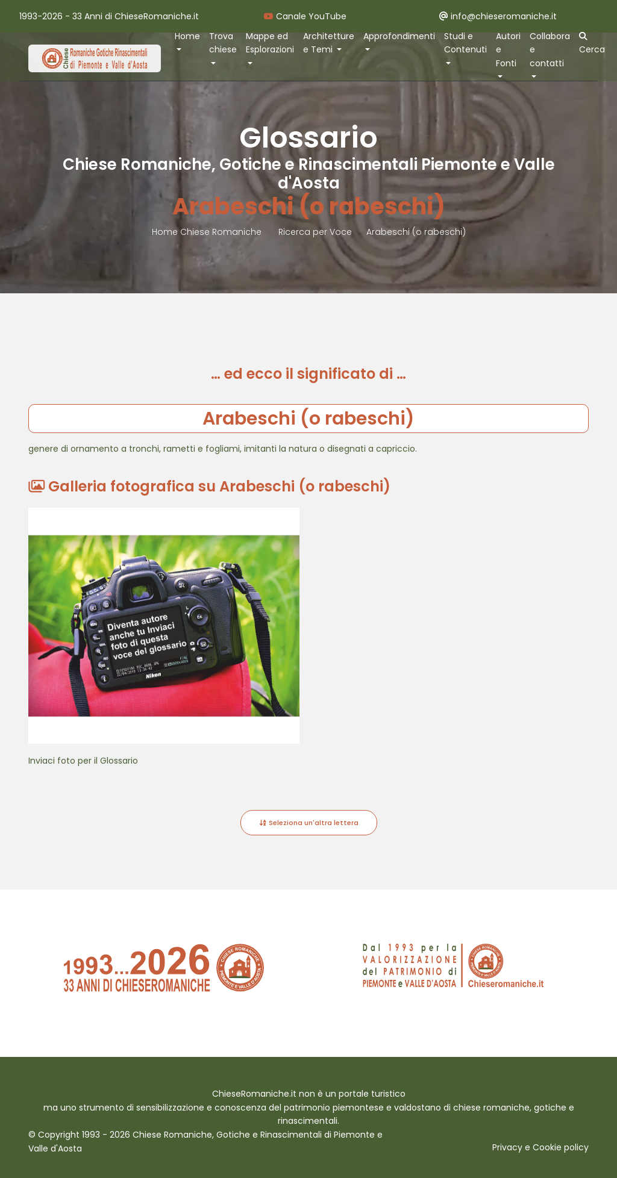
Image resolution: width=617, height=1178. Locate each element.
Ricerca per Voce (315, 232)
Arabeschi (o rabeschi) (416, 232)
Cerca (592, 44)
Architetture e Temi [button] (328, 43)
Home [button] (187, 36)
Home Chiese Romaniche (208, 232)
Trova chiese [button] (223, 43)
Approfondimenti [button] (399, 36)
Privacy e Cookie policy (540, 1147)
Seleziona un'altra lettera (309, 822)
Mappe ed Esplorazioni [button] (270, 43)
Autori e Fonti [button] (508, 50)
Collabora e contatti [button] (550, 50)
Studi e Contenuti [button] (465, 43)
